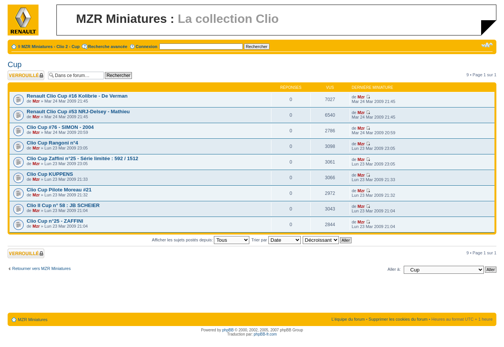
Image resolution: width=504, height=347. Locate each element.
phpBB (228, 330)
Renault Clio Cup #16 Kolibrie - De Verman (77, 96)
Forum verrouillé (26, 75)
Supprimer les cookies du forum (398, 319)
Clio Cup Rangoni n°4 (52, 143)
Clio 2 (62, 46)
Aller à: (394, 269)
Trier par (275, 240)
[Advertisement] (252, 295)
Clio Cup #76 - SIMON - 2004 (60, 127)
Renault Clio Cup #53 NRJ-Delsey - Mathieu (78, 111)
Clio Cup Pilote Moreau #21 (59, 190)
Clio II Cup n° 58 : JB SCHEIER (63, 205)
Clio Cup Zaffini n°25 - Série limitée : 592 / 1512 (82, 158)
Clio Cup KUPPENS (50, 174)
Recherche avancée (107, 46)
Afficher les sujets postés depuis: (200, 240)
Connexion (146, 46)
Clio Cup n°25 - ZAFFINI (55, 221)
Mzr (36, 101)
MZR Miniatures (37, 46)
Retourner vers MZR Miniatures (41, 268)
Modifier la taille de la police (487, 45)
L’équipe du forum (347, 319)
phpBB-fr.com (265, 334)
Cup (76, 46)
